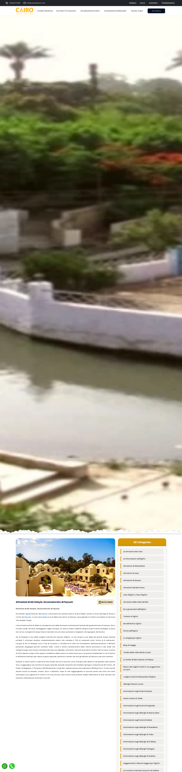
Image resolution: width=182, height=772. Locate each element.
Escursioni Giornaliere (115, 11)
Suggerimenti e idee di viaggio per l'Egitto (141, 763)
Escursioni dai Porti (90, 11)
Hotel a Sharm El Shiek (132, 698)
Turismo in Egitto (130, 616)
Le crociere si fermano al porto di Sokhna (141, 770)
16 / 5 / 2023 (106, 602)
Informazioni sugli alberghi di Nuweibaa (140, 727)
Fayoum (27, 617)
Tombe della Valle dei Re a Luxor (137, 652)
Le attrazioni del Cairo (133, 551)
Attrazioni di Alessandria (134, 566)
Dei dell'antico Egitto (132, 623)
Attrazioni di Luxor (131, 573)
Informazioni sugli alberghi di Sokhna (139, 756)
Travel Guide (137, 11)
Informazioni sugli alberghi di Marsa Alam (141, 713)
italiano (132, 3)
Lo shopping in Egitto (132, 638)
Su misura (156, 11)
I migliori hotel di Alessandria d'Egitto (139, 677)
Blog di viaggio (129, 645)
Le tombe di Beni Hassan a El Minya (138, 659)
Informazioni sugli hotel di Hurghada (139, 705)
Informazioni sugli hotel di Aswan (137, 691)
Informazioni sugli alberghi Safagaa (138, 749)
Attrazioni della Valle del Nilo (135, 602)
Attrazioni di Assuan (132, 580)
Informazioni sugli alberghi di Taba (138, 734)
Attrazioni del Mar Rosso (134, 587)
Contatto (153, 3)
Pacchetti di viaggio (66, 11)
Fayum (44, 614)
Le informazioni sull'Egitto (134, 559)
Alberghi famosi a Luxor (133, 684)
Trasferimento (168, 3)
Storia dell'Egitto (130, 631)
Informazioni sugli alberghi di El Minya (139, 742)
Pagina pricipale (45, 11)
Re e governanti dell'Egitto (134, 609)
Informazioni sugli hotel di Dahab (137, 720)
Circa (142, 3)
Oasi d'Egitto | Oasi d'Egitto (135, 595)
